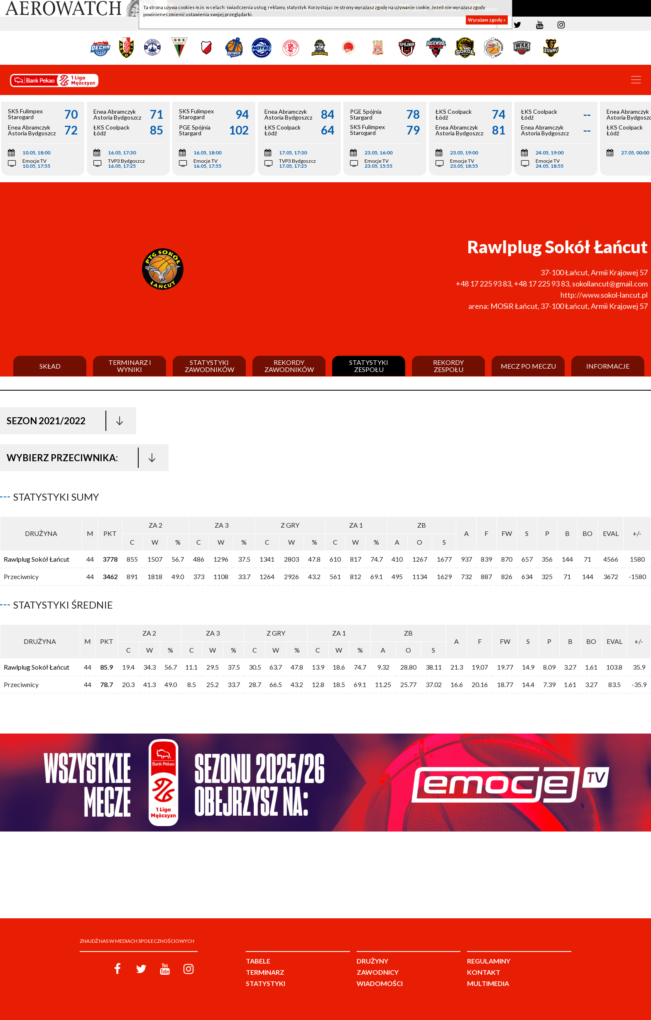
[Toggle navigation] (636, 79)
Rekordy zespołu (448, 366)
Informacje (607, 366)
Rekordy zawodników (289, 366)
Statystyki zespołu (368, 366)
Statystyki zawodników (209, 366)
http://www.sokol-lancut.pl (604, 294)
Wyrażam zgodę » (487, 19)
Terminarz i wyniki (129, 366)
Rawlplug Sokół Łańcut (36, 559)
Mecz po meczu (528, 366)
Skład (50, 366)
